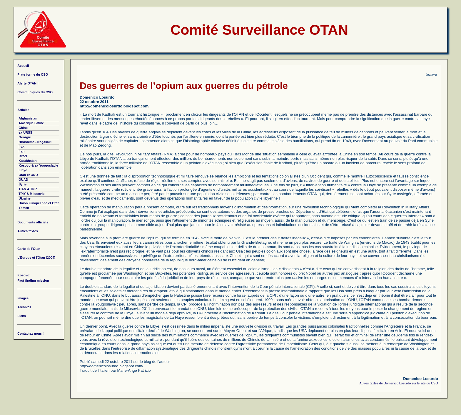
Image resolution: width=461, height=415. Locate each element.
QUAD (23, 179)
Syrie (22, 184)
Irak (21, 146)
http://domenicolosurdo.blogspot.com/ (115, 106)
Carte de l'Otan (28, 248)
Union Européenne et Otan (39, 203)
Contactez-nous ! (30, 333)
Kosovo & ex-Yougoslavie (38, 165)
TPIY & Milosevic (31, 193)
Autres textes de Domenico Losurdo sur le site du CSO (399, 383)
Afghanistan (28, 118)
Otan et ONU (28, 175)
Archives (24, 307)
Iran (21, 151)
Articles (23, 110)
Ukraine (24, 198)
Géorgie (25, 137)
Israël (23, 156)
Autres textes (27, 231)
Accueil (23, 65)
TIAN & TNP (28, 189)
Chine (23, 128)
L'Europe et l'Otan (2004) (36, 257)
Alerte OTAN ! (27, 83)
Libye (23, 170)
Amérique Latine (31, 123)
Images (23, 298)
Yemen (24, 208)
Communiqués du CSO (35, 92)
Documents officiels (32, 222)
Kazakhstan (27, 160)
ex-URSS (25, 132)
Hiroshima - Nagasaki (35, 142)
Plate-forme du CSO (32, 74)
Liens (21, 316)
